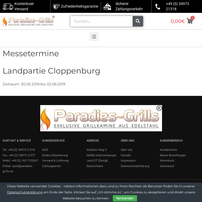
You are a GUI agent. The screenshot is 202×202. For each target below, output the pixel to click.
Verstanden (125, 198)
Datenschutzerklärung (25, 192)
